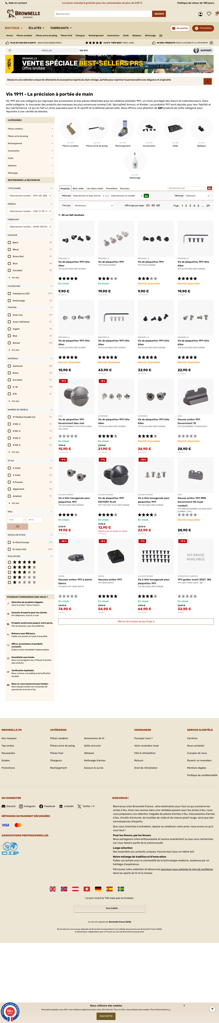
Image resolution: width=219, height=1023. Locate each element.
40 (153, 205)
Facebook (48, 799)
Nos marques (9, 731)
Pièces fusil (70, 35)
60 (158, 205)
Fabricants (63, 28)
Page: (176, 205)
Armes (9, 35)
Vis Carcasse (103, 295)
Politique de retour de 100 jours (195, 2)
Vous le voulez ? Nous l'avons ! (26, 598)
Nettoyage (160, 35)
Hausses (181, 452)
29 (208, 205)
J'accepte (106, 1015)
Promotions (206, 28)
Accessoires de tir (94, 731)
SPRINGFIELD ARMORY (188, 576)
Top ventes (8, 738)
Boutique (13, 28)
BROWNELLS (64, 258)
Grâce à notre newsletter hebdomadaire (30, 643)
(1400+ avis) (119, 43)
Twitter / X (88, 799)
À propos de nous (196, 746)
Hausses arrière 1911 (110, 579)
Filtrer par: (66, 196)
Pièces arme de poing (49, 35)
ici (169, 1009)
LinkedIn (68, 799)
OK (48, 519)
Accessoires (120, 35)
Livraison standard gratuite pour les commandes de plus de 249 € (101, 2)
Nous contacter (195, 738)
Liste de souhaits (210, 14)
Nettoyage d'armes (95, 753)
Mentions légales (196, 761)
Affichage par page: (135, 205)
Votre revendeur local (145, 738)
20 (148, 205)
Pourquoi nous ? (142, 731)
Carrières (191, 731)
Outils (134, 35)
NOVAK (61, 576)
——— (171, 35)
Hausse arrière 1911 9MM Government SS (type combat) (192, 502)
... (203, 205)
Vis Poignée (62, 295)
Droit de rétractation (145, 761)
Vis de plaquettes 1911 (111, 261)
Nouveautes (9, 746)
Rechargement (102, 35)
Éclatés (37, 28)
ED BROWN (103, 416)
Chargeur (85, 35)
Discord (9, 799)
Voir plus (15, 278)
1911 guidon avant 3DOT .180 (195, 579)
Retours (137, 753)
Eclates (6, 753)
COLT (60, 416)
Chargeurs (55, 753)
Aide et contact (16, 2)
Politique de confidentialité (201, 768)
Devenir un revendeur (199, 753)
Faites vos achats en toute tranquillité (29, 629)
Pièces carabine (25, 35)
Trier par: (66, 205)
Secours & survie (94, 761)
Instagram (27, 799)
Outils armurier (92, 738)
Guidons (181, 612)
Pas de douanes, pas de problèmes (28, 619)
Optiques (146, 35)
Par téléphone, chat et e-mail (25, 608)
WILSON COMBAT (66, 495)
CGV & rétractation (144, 746)
